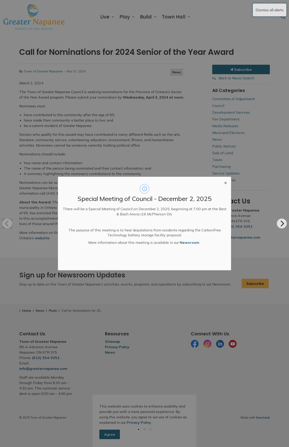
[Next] (282, 223)
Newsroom (189, 242)
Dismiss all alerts (270, 10)
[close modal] (225, 182)
